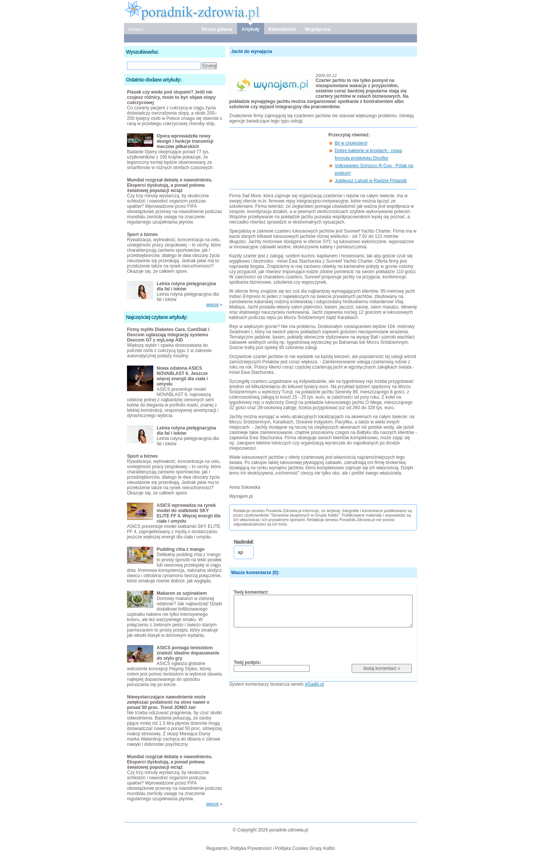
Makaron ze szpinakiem (182, 593)
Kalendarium (282, 29)
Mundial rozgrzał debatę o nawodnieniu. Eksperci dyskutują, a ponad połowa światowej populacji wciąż (169, 185)
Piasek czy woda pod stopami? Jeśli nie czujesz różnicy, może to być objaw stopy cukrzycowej (171, 97)
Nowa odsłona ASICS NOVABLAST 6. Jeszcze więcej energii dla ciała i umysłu (182, 376)
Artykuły (251, 29)
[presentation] (291, 643)
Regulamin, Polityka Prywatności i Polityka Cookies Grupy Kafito (270, 848)
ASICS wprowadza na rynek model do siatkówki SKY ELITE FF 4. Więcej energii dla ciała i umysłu (189, 513)
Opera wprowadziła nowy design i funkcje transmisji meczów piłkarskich (185, 141)
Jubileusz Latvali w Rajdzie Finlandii (371, 180)
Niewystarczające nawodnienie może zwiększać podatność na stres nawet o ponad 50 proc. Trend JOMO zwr (168, 702)
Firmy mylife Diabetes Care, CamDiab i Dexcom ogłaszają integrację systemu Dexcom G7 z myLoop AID (168, 335)
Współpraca (317, 29)
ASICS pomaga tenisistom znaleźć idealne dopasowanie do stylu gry (188, 653)
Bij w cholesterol (351, 143)
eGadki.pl (314, 684)
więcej (212, 304)
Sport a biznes (142, 234)
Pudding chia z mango (180, 549)
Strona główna (217, 29)
